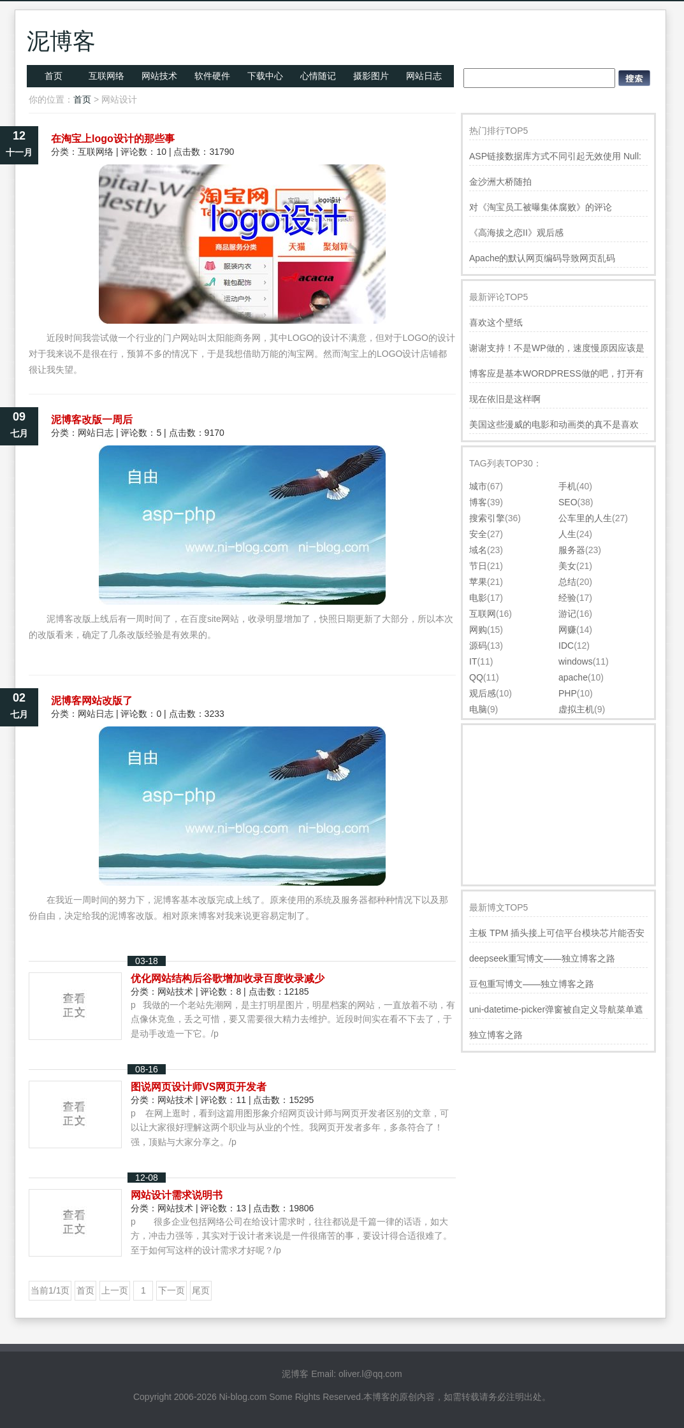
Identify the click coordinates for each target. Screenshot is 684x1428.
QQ (476, 677)
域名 (478, 550)
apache (573, 677)
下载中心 (265, 76)
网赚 (567, 629)
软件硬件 (212, 76)
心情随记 (318, 76)
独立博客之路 (496, 1035)
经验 (567, 598)
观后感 (482, 693)
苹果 (478, 582)
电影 (478, 598)
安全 (478, 534)
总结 (567, 582)
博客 (478, 502)
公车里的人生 (585, 518)
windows (575, 661)
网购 (478, 629)
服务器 (571, 550)
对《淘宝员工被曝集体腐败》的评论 (540, 207)
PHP (567, 693)
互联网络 (106, 76)
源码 (478, 645)
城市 (478, 486)
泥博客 (61, 41)
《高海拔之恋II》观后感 (516, 232)
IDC (566, 645)
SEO (568, 502)
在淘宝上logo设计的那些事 (113, 138)
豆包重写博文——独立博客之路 (531, 984)
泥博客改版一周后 (92, 419)
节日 (478, 566)
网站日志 (424, 76)
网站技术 (159, 76)
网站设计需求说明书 (176, 1195)
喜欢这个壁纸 (496, 322)
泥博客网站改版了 (92, 700)
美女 (567, 566)
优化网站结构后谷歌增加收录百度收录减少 (227, 978)
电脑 (478, 709)
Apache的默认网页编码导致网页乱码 (542, 258)
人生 (567, 534)
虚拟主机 (576, 709)
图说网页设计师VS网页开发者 (198, 1086)
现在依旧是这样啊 (505, 399)
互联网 (482, 614)
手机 (567, 486)
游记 (567, 614)
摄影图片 (371, 76)
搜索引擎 (487, 518)
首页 (53, 76)
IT (473, 661)
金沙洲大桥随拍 (500, 182)
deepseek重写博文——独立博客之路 (542, 958)
